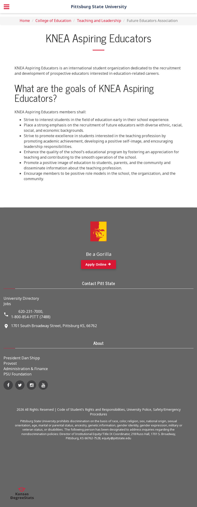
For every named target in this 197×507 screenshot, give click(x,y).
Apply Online (98, 264)
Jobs (7, 303)
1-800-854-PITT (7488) (30, 316)
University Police (139, 409)
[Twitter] (20, 385)
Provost (10, 363)
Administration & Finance (26, 368)
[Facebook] (8, 385)
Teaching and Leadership (99, 20)
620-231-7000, (30, 311)
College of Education (53, 20)
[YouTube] (43, 385)
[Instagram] (31, 385)
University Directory (21, 298)
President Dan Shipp (22, 358)
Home (25, 20)
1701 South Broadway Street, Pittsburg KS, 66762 (54, 325)
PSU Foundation (18, 374)
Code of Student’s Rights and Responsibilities (91, 409)
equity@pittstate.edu (116, 438)
